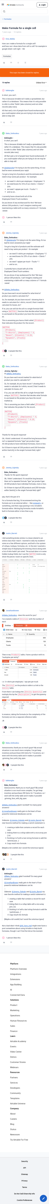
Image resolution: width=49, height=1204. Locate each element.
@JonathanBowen (9, 811)
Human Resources (18, 1020)
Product (13, 1005)
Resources (15, 1072)
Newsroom (15, 1134)
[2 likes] (12, 351)
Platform (14, 963)
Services (14, 1082)
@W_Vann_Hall (26, 925)
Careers (13, 1119)
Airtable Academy (18, 1041)
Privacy (24, 1180)
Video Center (16, 1051)
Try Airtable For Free (19, 1139)
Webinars (14, 1067)
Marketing (14, 1010)
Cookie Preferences (24, 1200)
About (13, 1113)
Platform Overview (18, 968)
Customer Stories (18, 1062)
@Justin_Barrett (35, 820)
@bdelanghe (9, 168)
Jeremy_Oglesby (12, 233)
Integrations (15, 974)
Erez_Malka (10, 39)
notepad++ (37, 503)
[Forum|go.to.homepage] (15, 5)
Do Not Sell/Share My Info (24, 1193)
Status (13, 1129)
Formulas (7, 19)
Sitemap (24, 1174)
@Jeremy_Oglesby (17, 820)
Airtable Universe (17, 1103)
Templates (14, 1098)
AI (11, 989)
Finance (13, 1031)
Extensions (15, 979)
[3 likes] (13, 765)
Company (14, 1108)
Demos (13, 1057)
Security (24, 1161)
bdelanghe (10, 90)
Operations (15, 1015)
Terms (24, 1187)
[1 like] (11, 217)
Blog (12, 1124)
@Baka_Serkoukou (11, 289)
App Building (16, 984)
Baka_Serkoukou (12, 133)
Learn (12, 1036)
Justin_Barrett (11, 533)
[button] (2, 5)
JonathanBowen (12, 610)
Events (13, 1046)
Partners (14, 1077)
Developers (15, 1088)
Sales (12, 1026)
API (24, 1168)
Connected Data (17, 995)
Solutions (14, 999)
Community (15, 1093)
